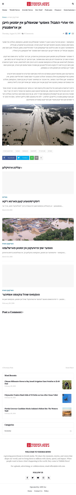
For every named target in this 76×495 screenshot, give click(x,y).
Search (73, 3)
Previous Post (8, 368)
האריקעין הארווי (13, 17)
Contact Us (38, 491)
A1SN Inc (43, 487)
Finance (58, 10)
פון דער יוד (42, 151)
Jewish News (27, 10)
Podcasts (48, 10)
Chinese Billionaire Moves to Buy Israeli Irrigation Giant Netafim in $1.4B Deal (32, 382)
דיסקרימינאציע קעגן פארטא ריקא (21, 201)
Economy (38, 431)
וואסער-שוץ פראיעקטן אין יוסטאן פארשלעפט (27, 248)
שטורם (50, 151)
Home (4, 10)
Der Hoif (38, 10)
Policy (46, 491)
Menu (3, 3)
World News (15, 10)
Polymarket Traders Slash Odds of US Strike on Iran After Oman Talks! (31, 395)
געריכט (4, 197)
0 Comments (28, 34)
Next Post (69, 368)
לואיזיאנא (33, 151)
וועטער (18, 151)
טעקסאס (25, 151)
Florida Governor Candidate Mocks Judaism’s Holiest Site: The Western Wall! (31, 410)
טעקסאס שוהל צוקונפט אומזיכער (21, 294)
